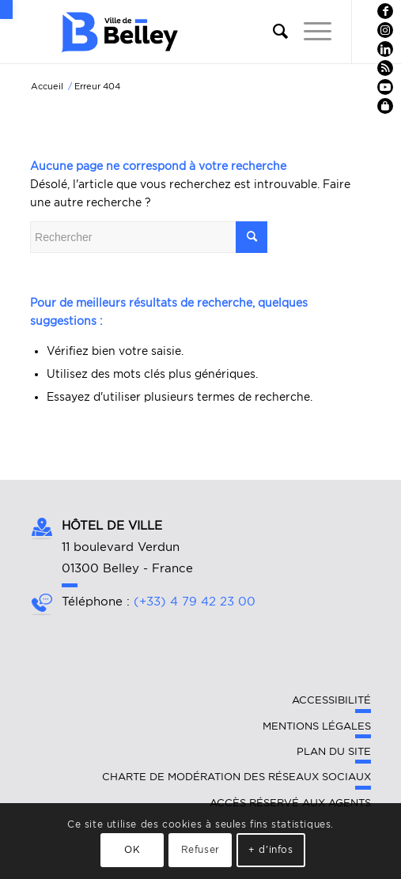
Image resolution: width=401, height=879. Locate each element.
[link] (6, 9)
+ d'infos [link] (270, 849)
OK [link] (132, 849)
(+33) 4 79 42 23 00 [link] (194, 601)
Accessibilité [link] (331, 700)
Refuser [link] (200, 849)
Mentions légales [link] (317, 726)
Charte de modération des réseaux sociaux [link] (236, 777)
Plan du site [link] (334, 751)
